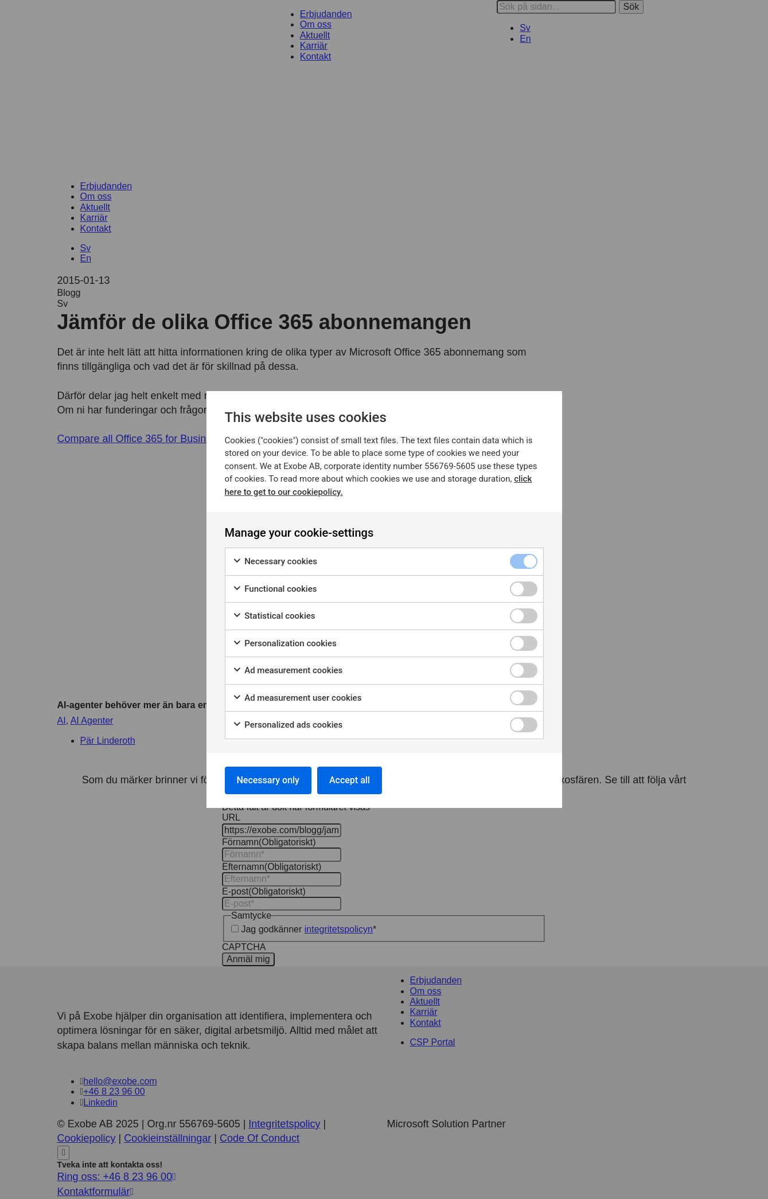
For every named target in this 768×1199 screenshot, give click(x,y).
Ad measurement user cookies (297, 698)
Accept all (349, 780)
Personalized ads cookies (287, 725)
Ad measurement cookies (287, 670)
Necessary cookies (275, 561)
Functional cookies (274, 589)
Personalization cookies (284, 643)
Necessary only (268, 780)
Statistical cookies (273, 616)
